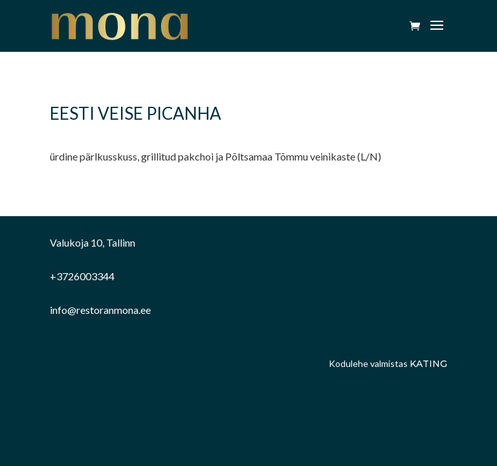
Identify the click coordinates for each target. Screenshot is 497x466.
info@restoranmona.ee (100, 310)
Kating (428, 364)
